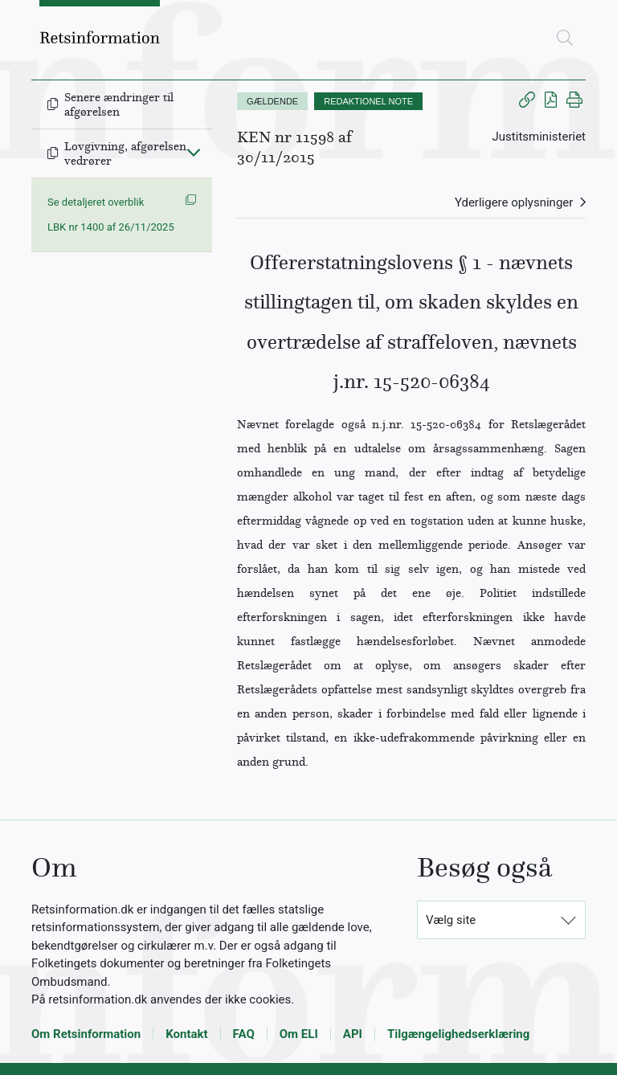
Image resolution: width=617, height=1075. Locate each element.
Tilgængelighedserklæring (458, 1034)
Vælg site (451, 920)
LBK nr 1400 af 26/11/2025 (110, 227)
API (352, 1034)
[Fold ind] (194, 152)
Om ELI (299, 1034)
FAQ (244, 1034)
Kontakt (186, 1034)
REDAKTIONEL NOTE (368, 101)
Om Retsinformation (86, 1034)
